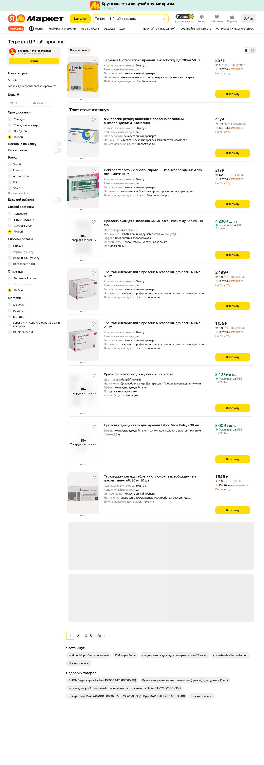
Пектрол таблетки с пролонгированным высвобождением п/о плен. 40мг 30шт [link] (153, 172)
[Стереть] (163, 18)
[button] (62, 29)
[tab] (17, 28)
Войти (248, 18)
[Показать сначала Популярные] (79, 50)
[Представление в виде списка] (246, 50)
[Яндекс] (12, 18)
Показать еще (79, 556)
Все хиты (16, 28)
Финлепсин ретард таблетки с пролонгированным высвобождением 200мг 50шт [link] (144, 121)
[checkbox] (34, 164)
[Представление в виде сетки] (252, 50)
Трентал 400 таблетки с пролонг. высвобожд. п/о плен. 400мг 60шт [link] (152, 274)
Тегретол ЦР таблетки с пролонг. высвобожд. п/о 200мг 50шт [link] (152, 60)
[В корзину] (232, 94)
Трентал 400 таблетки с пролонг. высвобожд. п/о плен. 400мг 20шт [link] (152, 325)
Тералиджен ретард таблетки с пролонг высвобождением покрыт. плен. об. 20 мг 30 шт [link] (150, 478)
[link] (88, 548)
